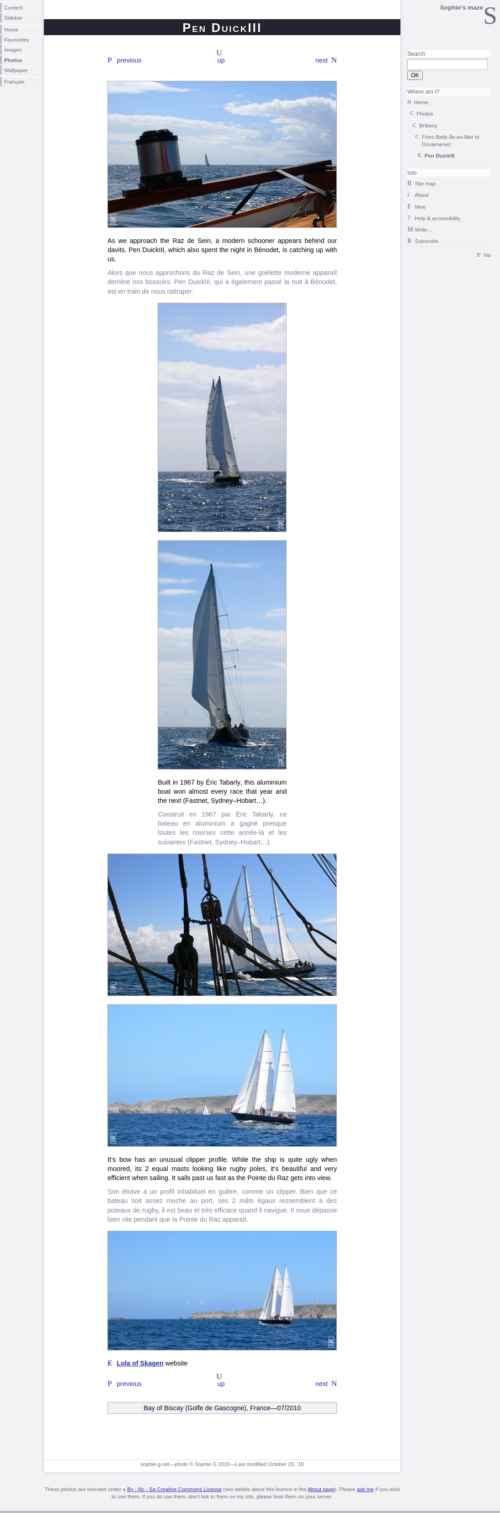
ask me (365, 1489)
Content (13, 8)
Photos (13, 60)
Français (14, 81)
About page (321, 1489)
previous (129, 60)
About (421, 195)
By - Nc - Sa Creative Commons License (174, 1489)
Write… (423, 229)
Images (12, 50)
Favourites (16, 39)
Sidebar (13, 18)
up (221, 60)
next (321, 60)
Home (11, 29)
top (487, 255)
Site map (425, 183)
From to (450, 140)
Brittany (428, 125)
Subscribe (426, 241)
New (420, 207)
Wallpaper (16, 70)
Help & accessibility (437, 218)
